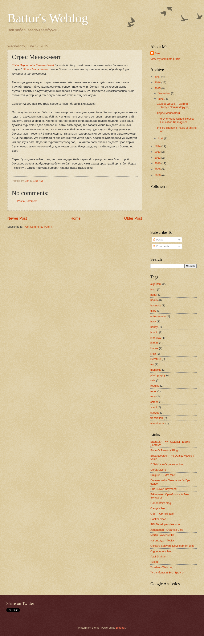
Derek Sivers (158, 469)
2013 (158, 151)
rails (152, 380)
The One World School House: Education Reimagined (175, 120)
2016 (158, 82)
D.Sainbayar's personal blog (167, 464)
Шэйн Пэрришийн (23, 65)
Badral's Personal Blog (164, 450)
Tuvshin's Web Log (161, 567)
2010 (158, 163)
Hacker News (158, 519)
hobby (154, 327)
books (154, 300)
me (152, 364)
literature (155, 359)
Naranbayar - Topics (162, 540)
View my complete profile (165, 58)
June (161, 98)
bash (153, 289)
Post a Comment (27, 201)
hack (153, 321)
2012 (158, 157)
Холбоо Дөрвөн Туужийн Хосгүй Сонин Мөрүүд (172, 105)
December (164, 93)
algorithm (156, 284)
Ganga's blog (158, 508)
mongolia (155, 369)
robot (153, 391)
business (155, 305)
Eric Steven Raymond (163, 488)
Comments (161, 246)
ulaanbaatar (157, 423)
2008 (158, 175)
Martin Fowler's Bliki (162, 535)
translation (156, 418)
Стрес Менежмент (168, 113)
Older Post (133, 218)
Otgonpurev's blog (161, 551)
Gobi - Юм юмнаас (162, 513)
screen (154, 402)
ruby (153, 396)
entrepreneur (158, 316)
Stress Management (35, 69)
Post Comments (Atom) (38, 226)
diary (153, 310)
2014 (158, 146)
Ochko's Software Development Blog (172, 545)
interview (155, 337)
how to (154, 332)
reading (154, 385)
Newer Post (17, 218)
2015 (158, 88)
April (161, 138)
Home (75, 218)
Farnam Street (45, 65)
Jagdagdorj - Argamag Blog (166, 529)
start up (154, 412)
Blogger (120, 627)
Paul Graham (158, 556)
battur (153, 294)
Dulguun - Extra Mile (162, 475)
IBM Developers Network (165, 524)
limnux (154, 348)
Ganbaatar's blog (160, 503)
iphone (154, 343)
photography (158, 375)
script (153, 407)
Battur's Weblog (47, 18)
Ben (157, 53)
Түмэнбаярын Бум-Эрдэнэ (167, 572)
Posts (158, 239)
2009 (158, 169)
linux (153, 353)
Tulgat (154, 561)
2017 (158, 76)
